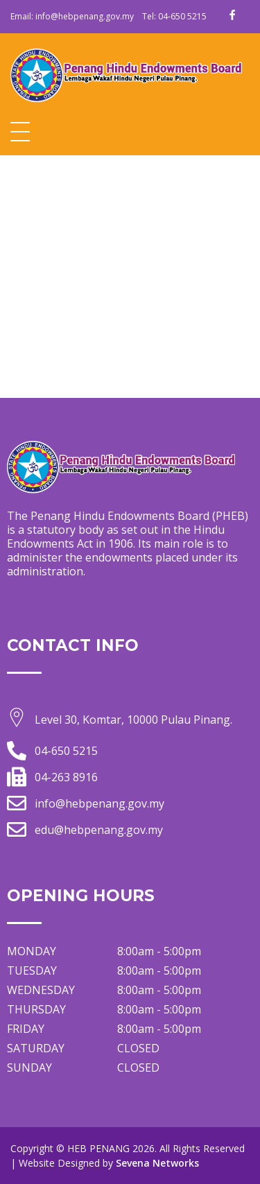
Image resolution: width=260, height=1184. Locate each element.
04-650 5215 (182, 16)
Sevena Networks (157, 1162)
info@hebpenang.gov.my (84, 16)
